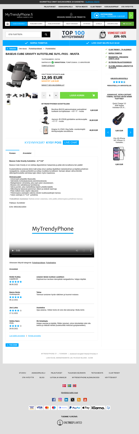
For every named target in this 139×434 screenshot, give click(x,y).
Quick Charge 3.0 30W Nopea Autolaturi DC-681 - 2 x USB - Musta (119, 105)
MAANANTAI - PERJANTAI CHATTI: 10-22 (116, 58)
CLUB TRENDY (114, 373)
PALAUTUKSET (50, 7)
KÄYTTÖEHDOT (111, 377)
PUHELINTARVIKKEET (54, 23)
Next (130, 132)
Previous (108, 132)
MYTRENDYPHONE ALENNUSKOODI (85, 377)
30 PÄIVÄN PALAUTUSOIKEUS (118, 62)
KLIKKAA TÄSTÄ (92, 2)
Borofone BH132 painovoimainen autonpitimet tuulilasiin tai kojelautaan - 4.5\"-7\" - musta (68, 110)
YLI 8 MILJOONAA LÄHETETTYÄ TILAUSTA (119, 66)
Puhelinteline (51, 263)
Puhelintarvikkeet (38, 263)
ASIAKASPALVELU (65, 7)
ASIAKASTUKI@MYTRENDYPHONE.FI (84, 354)
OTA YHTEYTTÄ (127, 7)
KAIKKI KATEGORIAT (19, 23)
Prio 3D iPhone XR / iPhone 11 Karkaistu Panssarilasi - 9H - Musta (119, 140)
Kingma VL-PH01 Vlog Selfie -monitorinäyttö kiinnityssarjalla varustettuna (68, 130)
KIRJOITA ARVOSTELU (119, 78)
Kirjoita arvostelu (34, 336)
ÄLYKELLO (99, 23)
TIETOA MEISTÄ (81, 7)
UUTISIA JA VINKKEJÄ (58, 377)
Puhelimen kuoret (36, 23)
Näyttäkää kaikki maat (69, 393)
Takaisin (12, 49)
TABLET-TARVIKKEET (72, 23)
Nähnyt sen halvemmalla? (52, 85)
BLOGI (42, 377)
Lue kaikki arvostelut (17, 336)
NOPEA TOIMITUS (113, 53)
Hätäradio (86, 23)
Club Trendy (96, 7)
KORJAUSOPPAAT (112, 7)
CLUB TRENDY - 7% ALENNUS (118, 50)
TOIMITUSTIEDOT (48, 65)
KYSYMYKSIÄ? (52, 142)
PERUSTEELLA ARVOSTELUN (119, 85)
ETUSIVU (22, 373)
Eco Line (127, 24)
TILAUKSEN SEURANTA (76, 373)
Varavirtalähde (112, 23)
